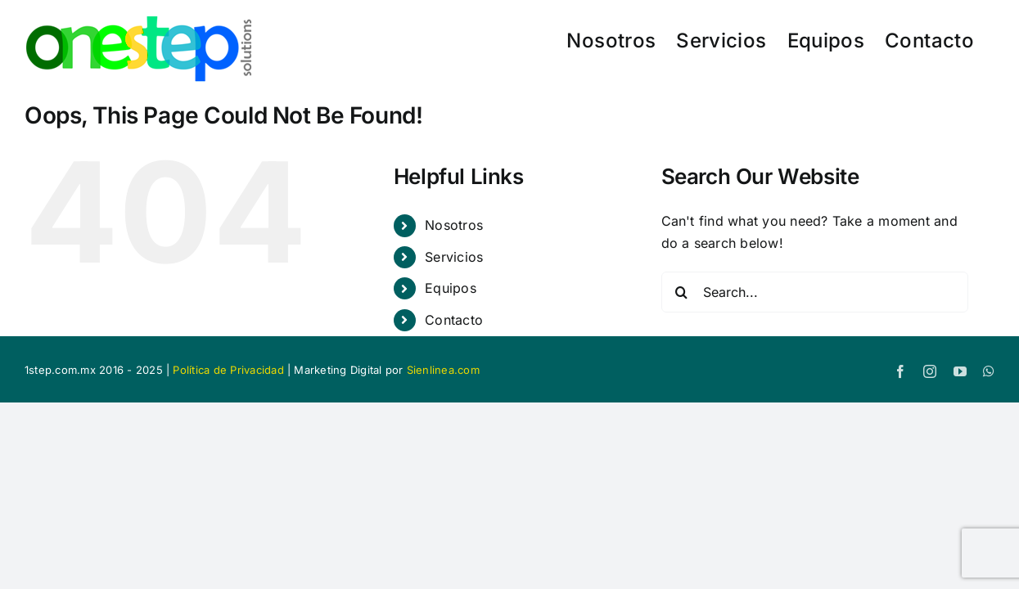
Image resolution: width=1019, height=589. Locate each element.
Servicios (454, 257)
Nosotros (454, 225)
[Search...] (814, 292)
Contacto (454, 320)
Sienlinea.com (443, 369)
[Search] (681, 292)
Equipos (450, 288)
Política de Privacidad (228, 369)
